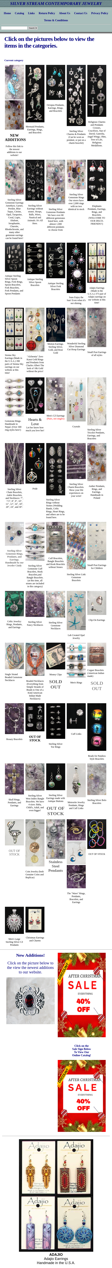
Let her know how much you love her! (35, 425)
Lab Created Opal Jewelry (76, 637)
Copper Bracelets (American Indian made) (95, 673)
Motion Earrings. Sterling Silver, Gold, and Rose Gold (56, 348)
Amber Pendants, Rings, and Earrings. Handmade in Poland (97, 492)
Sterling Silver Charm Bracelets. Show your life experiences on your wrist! (76, 490)
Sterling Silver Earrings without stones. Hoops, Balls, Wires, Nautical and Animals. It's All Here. (35, 214)
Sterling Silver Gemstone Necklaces (56, 625)
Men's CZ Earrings (56, 417)
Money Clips (55, 674)
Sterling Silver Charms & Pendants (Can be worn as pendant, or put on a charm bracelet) (76, 137)
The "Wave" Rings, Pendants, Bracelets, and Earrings (76, 898)
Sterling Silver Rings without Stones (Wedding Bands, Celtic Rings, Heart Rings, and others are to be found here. (55, 508)
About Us (64, 13)
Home (7, 13)
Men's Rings (76, 682)
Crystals (76, 426)
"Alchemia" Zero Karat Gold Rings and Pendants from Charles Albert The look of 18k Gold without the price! (35, 364)
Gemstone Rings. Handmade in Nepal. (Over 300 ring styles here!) (13, 425)
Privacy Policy (99, 13)
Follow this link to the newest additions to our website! (14, 151)
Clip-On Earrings (97, 620)
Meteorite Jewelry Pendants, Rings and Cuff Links (76, 805)
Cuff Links (76, 734)
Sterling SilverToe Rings (56, 745)
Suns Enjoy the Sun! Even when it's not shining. (76, 300)
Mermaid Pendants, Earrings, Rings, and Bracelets (35, 129)
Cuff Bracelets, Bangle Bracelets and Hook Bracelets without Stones (55, 563)
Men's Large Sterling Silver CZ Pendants (14, 942)
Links (31, 13)
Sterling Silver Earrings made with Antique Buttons (55, 798)
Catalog (19, 13)
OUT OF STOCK (35, 738)
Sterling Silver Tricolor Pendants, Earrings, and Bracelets (96, 434)
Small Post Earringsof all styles (97, 354)
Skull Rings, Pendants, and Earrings (14, 802)
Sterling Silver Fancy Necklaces (35, 623)
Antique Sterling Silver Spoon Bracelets (35, 282)
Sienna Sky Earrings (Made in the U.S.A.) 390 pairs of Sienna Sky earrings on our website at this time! (14, 364)
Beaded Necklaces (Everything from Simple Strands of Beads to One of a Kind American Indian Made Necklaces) (35, 690)
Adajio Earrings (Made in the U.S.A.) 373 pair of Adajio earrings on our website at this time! (97, 295)
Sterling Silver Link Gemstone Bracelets (76, 577)
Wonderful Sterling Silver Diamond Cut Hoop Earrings (76, 346)
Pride (35, 488)
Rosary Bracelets (14, 739)
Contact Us (80, 13)
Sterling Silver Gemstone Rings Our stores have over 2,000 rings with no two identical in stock (76, 202)
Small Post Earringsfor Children (97, 566)
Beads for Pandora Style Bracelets (97, 757)
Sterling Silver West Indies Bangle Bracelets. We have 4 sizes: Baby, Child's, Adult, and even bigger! (35, 803)
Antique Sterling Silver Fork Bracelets (56, 286)
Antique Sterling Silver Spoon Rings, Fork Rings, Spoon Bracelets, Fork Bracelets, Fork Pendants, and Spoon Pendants (14, 285)
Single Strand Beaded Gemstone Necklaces (13, 677)
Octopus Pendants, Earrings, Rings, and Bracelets (55, 108)
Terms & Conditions (56, 20)
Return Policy (47, 13)
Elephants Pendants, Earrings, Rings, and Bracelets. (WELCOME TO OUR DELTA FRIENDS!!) (97, 215)
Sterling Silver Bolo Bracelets (96, 801)
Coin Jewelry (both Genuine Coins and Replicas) (34, 874)
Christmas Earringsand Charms (35, 939)
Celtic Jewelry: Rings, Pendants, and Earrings (14, 624)
